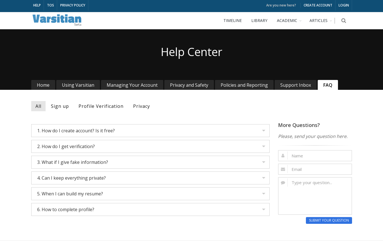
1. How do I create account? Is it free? (76, 131)
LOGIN (344, 5)
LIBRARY (262, 20)
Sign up (60, 106)
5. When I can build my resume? (70, 194)
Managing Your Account (132, 85)
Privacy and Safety (189, 85)
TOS (50, 5)
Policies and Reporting (244, 85)
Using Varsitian (78, 85)
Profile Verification (101, 106)
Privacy (141, 106)
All (38, 106)
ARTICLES (321, 20)
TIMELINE (235, 20)
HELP (37, 5)
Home (43, 85)
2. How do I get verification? (66, 146)
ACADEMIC (290, 20)
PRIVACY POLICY (72, 5)
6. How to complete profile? (65, 209)
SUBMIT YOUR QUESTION (329, 220)
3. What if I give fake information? (72, 162)
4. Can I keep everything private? (71, 178)
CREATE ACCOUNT (318, 5)
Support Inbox (295, 85)
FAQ (327, 85)
